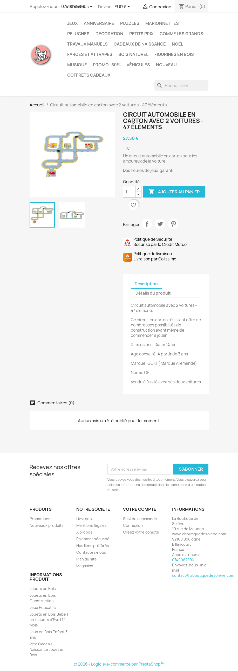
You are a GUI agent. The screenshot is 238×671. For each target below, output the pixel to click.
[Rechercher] (181, 85)
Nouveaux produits (47, 525)
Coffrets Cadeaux (89, 75)
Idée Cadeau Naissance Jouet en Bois (47, 649)
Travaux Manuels (87, 44)
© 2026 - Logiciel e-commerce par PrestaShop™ (119, 664)
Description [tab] (146, 284)
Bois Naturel (133, 54)
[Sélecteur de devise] (123, 7)
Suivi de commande (140, 518)
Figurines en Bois (174, 54)
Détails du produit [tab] (153, 293)
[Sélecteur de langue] (83, 7)
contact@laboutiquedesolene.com (203, 575)
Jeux (72, 23)
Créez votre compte (141, 532)
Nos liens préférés (92, 545)
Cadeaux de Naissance (140, 44)
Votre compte (139, 509)
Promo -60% (107, 65)
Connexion (133, 525)
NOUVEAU (166, 65)
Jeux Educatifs (43, 607)
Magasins (84, 565)
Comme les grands (181, 34)
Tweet (160, 224)
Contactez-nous (91, 552)
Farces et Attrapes (89, 54)
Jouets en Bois (43, 588)
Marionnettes (162, 23)
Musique (77, 65)
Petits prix (141, 34)
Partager (147, 224)
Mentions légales (91, 525)
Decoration (109, 34)
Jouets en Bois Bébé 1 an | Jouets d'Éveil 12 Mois (49, 620)
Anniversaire (99, 23)
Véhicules (138, 65)
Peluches (78, 34)
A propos (84, 532)
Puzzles (129, 23)
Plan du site (86, 559)
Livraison (84, 518)
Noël (177, 44)
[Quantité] (129, 192)
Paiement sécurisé (93, 538)
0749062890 (183, 559)
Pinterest (173, 224)
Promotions (40, 518)
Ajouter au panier (174, 191)
